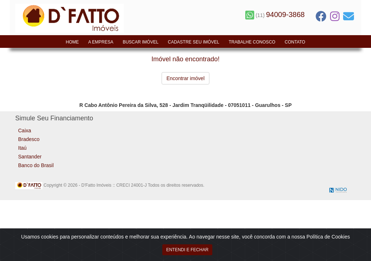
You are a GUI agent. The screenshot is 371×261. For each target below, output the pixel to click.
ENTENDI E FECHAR (187, 251)
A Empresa (100, 42)
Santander (30, 157)
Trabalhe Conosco (252, 42)
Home (72, 42)
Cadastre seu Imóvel (193, 42)
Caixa (24, 130)
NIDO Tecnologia (338, 190)
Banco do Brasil (36, 165)
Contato (295, 42)
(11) (275, 15)
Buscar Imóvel (141, 42)
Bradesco (28, 139)
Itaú (22, 148)
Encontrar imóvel (185, 78)
